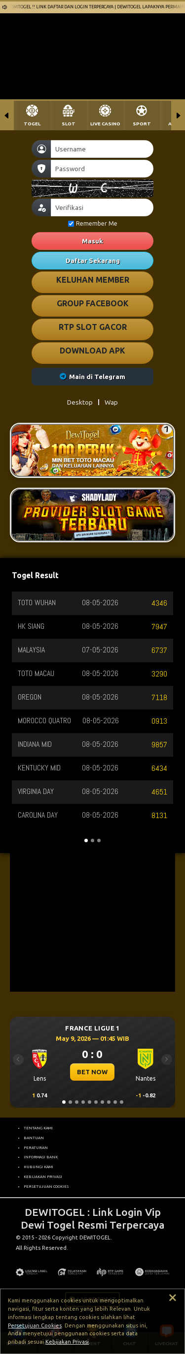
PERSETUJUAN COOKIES (46, 1186)
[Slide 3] (76, 1102)
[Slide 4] (83, 1102)
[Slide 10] (121, 1102)
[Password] (102, 168)
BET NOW (92, 1071)
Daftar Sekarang (93, 261)
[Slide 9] (115, 1102)
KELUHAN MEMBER (92, 279)
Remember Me (92, 223)
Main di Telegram (92, 377)
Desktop (80, 402)
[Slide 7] (102, 1102)
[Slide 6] (96, 1102)
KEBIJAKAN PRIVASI (43, 1176)
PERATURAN (36, 1147)
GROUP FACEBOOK (93, 303)
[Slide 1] (64, 1102)
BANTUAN (34, 1138)
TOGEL (32, 123)
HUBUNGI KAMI (38, 1167)
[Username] (102, 149)
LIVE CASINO (105, 123)
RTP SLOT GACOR (93, 327)
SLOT (68, 123)
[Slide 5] (89, 1102)
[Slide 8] (109, 1102)
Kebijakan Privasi (67, 1342)
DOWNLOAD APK (92, 350)
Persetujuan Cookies (35, 1325)
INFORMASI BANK (41, 1157)
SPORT (142, 123)
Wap (111, 402)
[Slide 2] (70, 1102)
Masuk (92, 241)
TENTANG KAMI (38, 1128)
